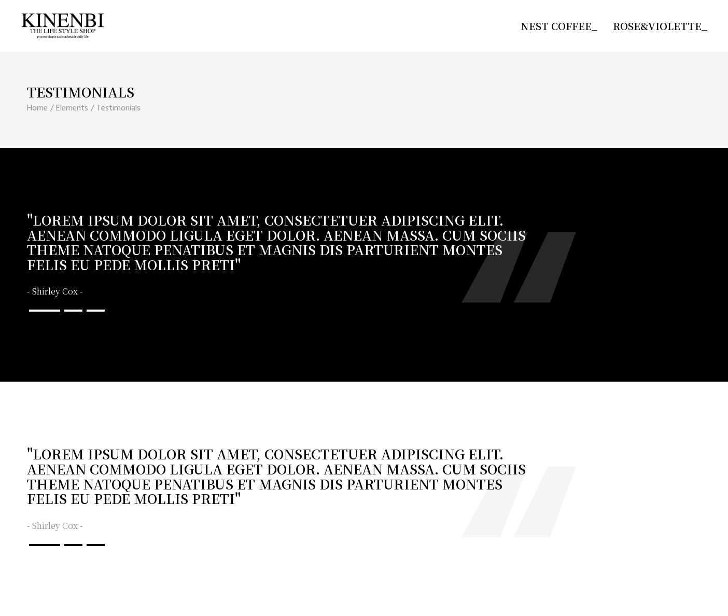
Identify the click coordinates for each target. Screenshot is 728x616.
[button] (44, 310)
